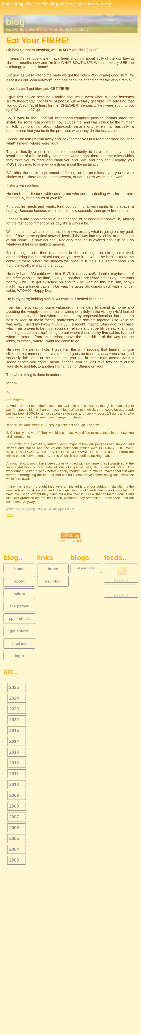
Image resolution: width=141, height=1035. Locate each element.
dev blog (53, 581)
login (19, 656)
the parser (19, 606)
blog (19, 4)
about (19, 581)
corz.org (70, 541)
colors (19, 594)
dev (28, 4)
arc (37, 4)
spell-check (19, 618)
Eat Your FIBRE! (86, 568)
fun (45, 4)
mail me (19, 643)
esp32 (80, 4)
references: (15, 400)
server (66, 4)
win (99, 4)
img (54, 4)
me (108, 4)
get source (19, 631)
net (91, 4)
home (7, 4)
